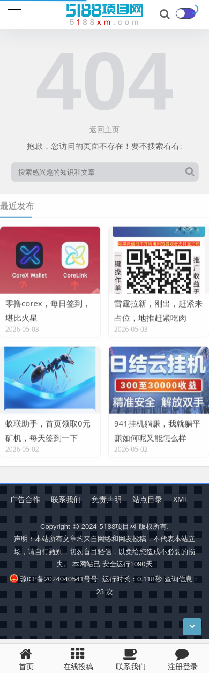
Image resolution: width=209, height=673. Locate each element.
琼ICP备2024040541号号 (54, 579)
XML (180, 499)
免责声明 (107, 499)
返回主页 (104, 129)
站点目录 (147, 499)
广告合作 (25, 499)
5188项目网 (118, 526)
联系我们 (66, 499)
